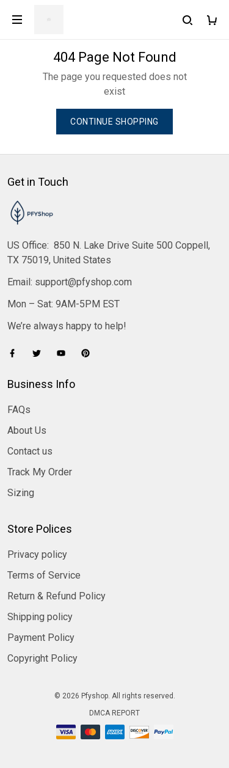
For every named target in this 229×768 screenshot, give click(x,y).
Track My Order (39, 472)
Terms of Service (44, 575)
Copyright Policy (42, 658)
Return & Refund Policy (56, 596)
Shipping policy (40, 617)
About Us (26, 430)
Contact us (30, 451)
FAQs (19, 409)
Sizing (20, 493)
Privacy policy (37, 554)
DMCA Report (114, 713)
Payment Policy (41, 637)
